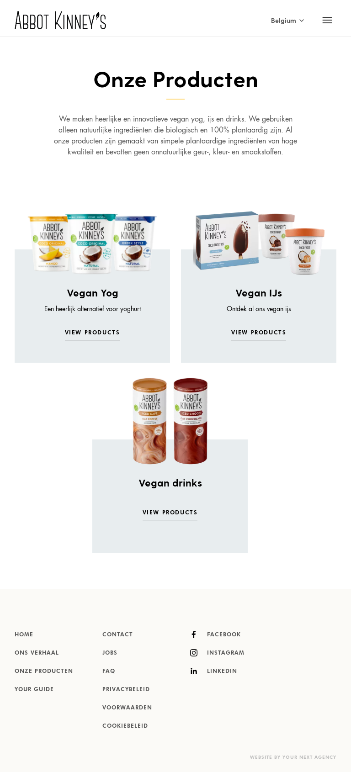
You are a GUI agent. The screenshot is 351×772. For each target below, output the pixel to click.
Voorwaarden (127, 708)
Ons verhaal (37, 653)
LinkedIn (213, 671)
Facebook (215, 634)
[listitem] (92, 275)
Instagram (217, 652)
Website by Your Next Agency (293, 757)
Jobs (109, 653)
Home (24, 635)
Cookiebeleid (125, 726)
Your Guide (34, 690)
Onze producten (44, 671)
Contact (117, 635)
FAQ (108, 671)
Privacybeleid (126, 690)
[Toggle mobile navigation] (327, 20)
